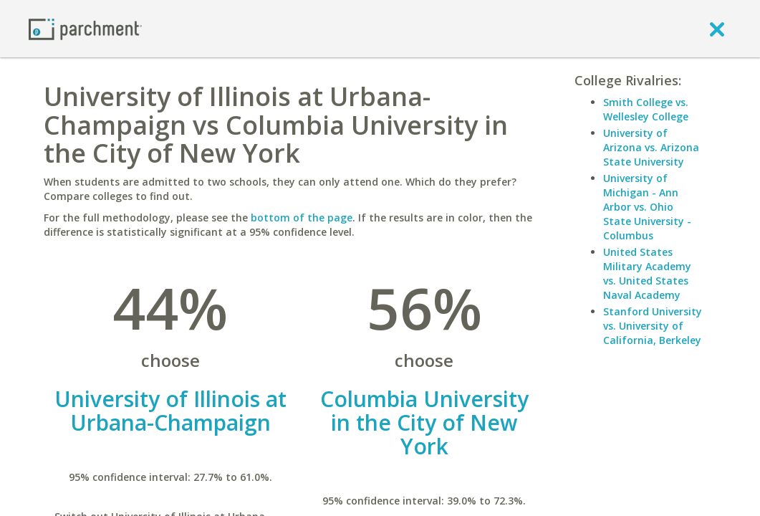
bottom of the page (301, 217)
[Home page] (85, 28)
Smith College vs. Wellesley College (645, 109)
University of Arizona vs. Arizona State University (651, 147)
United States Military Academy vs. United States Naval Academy (647, 273)
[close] (717, 28)
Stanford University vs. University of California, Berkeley (652, 326)
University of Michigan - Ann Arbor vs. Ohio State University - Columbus (647, 206)
